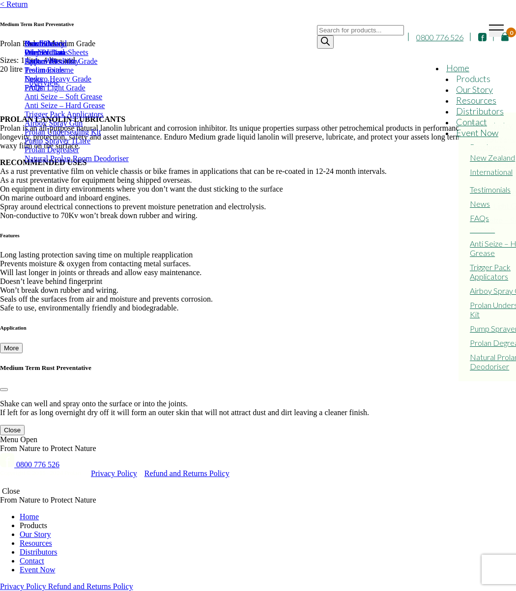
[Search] (325, 42)
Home (457, 67)
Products (473, 78)
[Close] (4, 389)
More (11, 348)
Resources (476, 100)
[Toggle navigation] (496, 31)
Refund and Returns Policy (186, 473)
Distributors (480, 111)
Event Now (477, 132)
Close (12, 430)
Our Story (474, 89)
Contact (471, 121)
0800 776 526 (439, 37)
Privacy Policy (114, 473)
